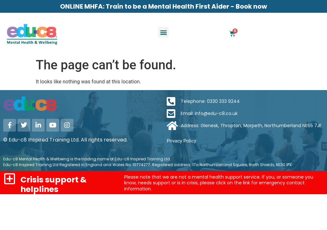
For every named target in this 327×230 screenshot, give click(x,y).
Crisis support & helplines (53, 184)
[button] (163, 32)
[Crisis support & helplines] (9, 178)
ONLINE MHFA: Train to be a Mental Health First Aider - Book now (163, 6)
